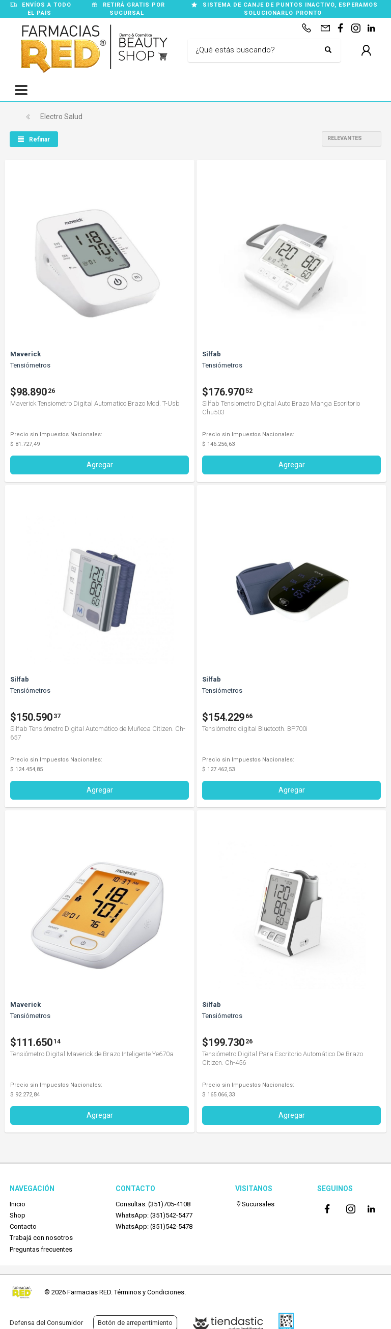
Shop (17, 1215)
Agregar (100, 464)
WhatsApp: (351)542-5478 (154, 1226)
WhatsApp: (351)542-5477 (154, 1215)
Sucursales (254, 1204)
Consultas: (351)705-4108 (153, 1204)
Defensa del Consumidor (46, 1322)
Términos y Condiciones (149, 1292)
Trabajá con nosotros (41, 1237)
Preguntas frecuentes (41, 1249)
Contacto (23, 1226)
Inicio (17, 1204)
